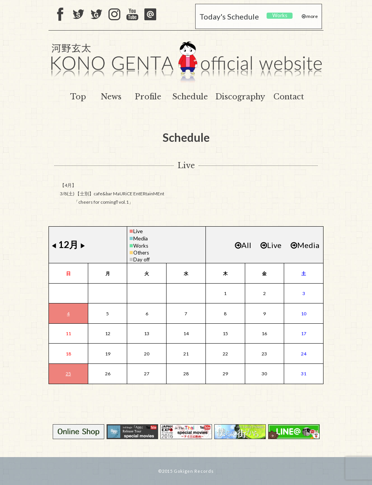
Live (138, 231)
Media (140, 238)
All (243, 245)
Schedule (190, 96)
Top (78, 96)
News (111, 96)
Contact (288, 96)
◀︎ (54, 245)
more (312, 16)
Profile (148, 96)
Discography (240, 96)
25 (68, 373)
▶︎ (83, 245)
